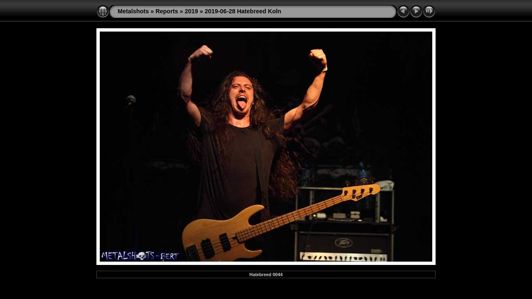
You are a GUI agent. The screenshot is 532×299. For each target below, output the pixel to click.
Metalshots (133, 11)
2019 (191, 11)
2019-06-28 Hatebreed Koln (243, 11)
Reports (166, 11)
